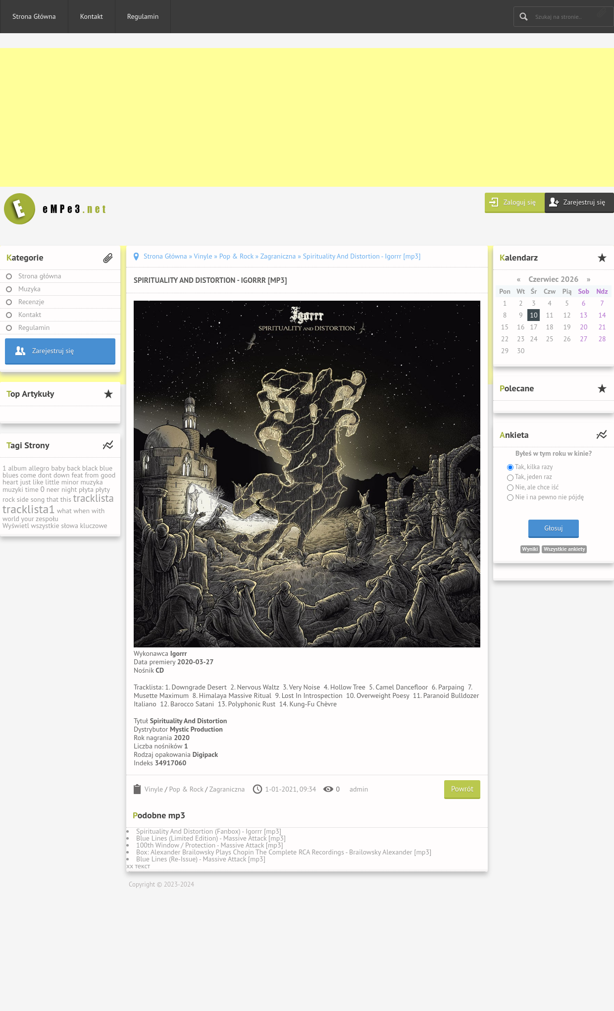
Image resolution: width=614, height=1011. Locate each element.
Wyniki (530, 548)
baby (58, 468)
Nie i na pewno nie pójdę (548, 497)
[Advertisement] (297, 117)
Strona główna (39, 275)
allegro (39, 468)
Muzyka (29, 288)
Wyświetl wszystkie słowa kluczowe (54, 525)
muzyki (12, 489)
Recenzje (31, 301)
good (108, 475)
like (38, 482)
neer (53, 489)
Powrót (462, 789)
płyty (103, 489)
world (10, 518)
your (27, 518)
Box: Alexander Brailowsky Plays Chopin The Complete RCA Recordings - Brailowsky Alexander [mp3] (283, 852)
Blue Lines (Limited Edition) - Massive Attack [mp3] (211, 838)
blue (106, 468)
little (52, 482)
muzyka (91, 482)
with (98, 510)
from (92, 475)
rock (8, 499)
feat (77, 475)
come (28, 475)
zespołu (47, 518)
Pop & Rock (186, 789)
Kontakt (91, 16)
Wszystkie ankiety (564, 548)
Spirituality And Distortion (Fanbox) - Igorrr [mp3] (208, 831)
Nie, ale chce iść (536, 487)
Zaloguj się (520, 202)
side (23, 499)
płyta (86, 489)
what (64, 510)
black (90, 468)
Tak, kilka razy (533, 467)
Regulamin (143, 16)
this (65, 499)
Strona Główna (34, 16)
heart (10, 482)
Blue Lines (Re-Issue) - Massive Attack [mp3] (200, 858)
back (73, 468)
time (32, 489)
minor (70, 482)
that (52, 499)
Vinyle (154, 789)
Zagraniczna (227, 789)
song (38, 499)
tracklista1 (28, 509)
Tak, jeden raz (532, 477)
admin (359, 789)
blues (10, 475)
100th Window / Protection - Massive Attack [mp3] (209, 845)
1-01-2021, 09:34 (290, 789)
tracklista (93, 498)
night (69, 489)
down (61, 475)
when (81, 510)
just (25, 482)
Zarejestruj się (584, 202)
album (17, 468)
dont (44, 475)
